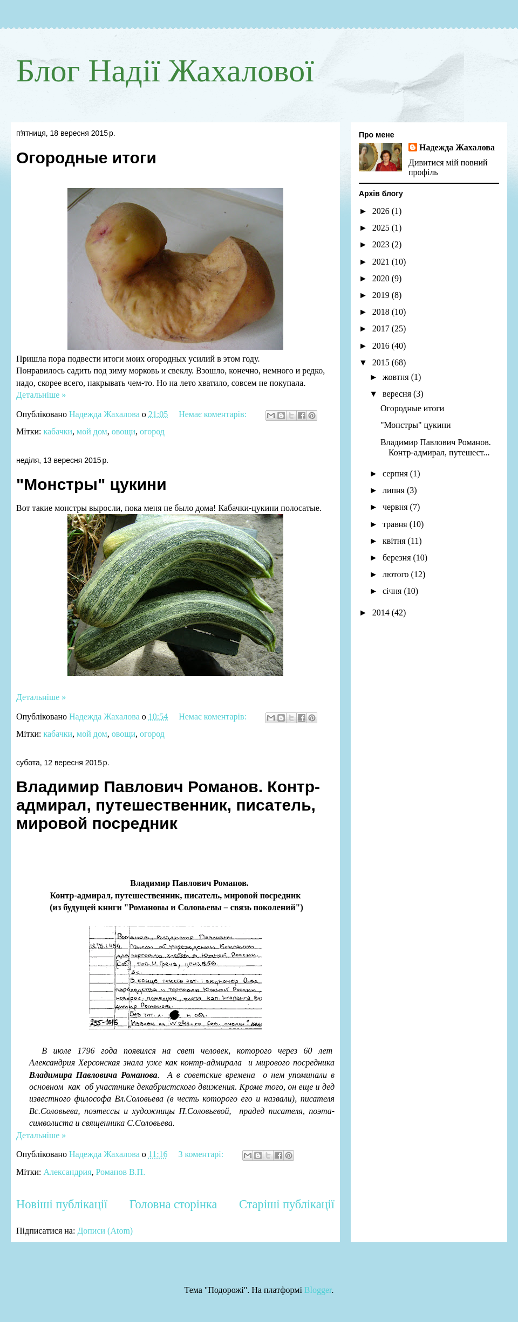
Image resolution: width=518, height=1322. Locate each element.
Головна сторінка (173, 1204)
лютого (397, 574)
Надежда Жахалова (457, 147)
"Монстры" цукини (91, 484)
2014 (382, 612)
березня (398, 557)
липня (395, 490)
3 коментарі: (202, 1154)
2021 (382, 261)
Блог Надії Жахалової (165, 70)
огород (152, 431)
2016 (382, 345)
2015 (382, 362)
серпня (396, 473)
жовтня (397, 377)
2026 (382, 211)
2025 (382, 227)
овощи (123, 431)
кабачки (57, 431)
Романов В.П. (121, 1171)
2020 (382, 278)
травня (396, 524)
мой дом (92, 431)
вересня (398, 393)
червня (396, 506)
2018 (382, 311)
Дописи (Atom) (105, 1230)
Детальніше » (41, 394)
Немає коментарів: (214, 414)
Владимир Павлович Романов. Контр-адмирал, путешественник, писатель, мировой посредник (168, 805)
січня (393, 591)
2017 (382, 328)
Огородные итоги (86, 158)
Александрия (67, 1171)
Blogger (318, 1290)
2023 (382, 244)
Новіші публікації (61, 1204)
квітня (395, 540)
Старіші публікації (287, 1204)
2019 (382, 295)
